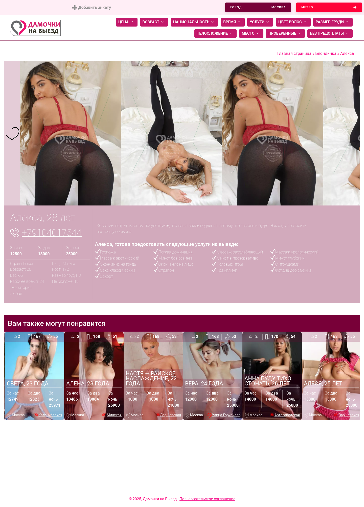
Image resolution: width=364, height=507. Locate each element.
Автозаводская (287, 415)
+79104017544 (52, 232)
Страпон (166, 270)
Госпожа (108, 252)
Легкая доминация (175, 252)
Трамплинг (227, 270)
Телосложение (215, 33)
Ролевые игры (230, 264)
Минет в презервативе (237, 258)
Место (251, 33)
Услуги (260, 22)
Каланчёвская (50, 415)
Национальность (194, 22)
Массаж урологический (296, 252)
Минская (114, 415)
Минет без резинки (175, 258)
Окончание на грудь (118, 264)
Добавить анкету (91, 7)
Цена (126, 22)
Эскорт (106, 276)
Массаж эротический (119, 258)
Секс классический (117, 270)
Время (232, 22)
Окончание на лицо (175, 264)
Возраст (154, 22)
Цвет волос (293, 22)
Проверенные (285, 33)
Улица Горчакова (226, 415)
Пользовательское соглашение (207, 499)
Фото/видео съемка (293, 270)
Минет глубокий (290, 258)
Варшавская (171, 415)
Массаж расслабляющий (240, 252)
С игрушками (287, 264)
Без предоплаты (330, 33)
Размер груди (333, 22)
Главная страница (294, 53)
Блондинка (325, 53)
